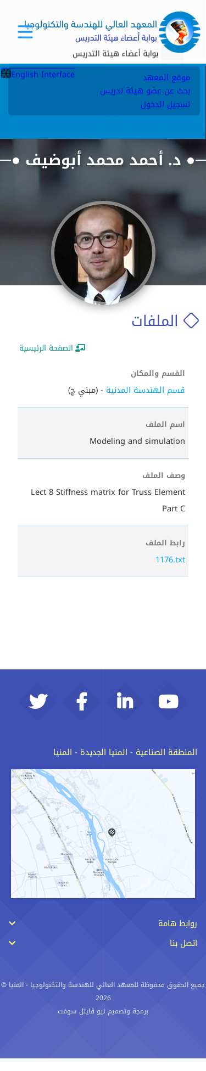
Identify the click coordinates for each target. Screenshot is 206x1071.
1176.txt (170, 559)
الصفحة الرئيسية (52, 348)
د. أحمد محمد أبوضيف (103, 160)
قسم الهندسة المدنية (145, 390)
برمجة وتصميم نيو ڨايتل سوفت (103, 1024)
